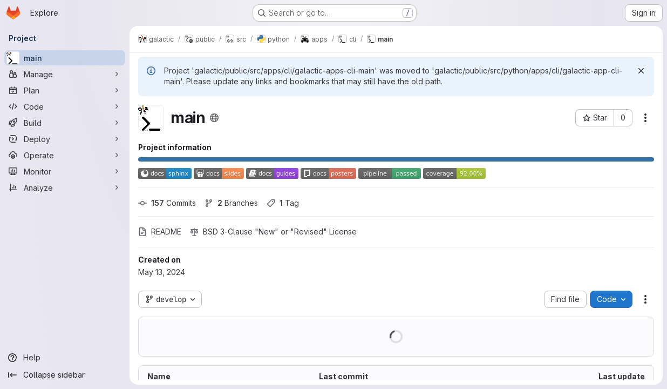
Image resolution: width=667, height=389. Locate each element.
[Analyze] (64, 187)
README (159, 231)
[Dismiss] (641, 70)
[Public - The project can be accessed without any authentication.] (214, 117)
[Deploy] (64, 138)
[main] (64, 57)
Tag (283, 202)
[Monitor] (64, 171)
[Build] (64, 122)
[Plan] (64, 90)
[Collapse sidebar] (64, 375)
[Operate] (64, 155)
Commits (167, 202)
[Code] (64, 106)
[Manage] (64, 74)
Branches (231, 202)
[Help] (64, 357)
